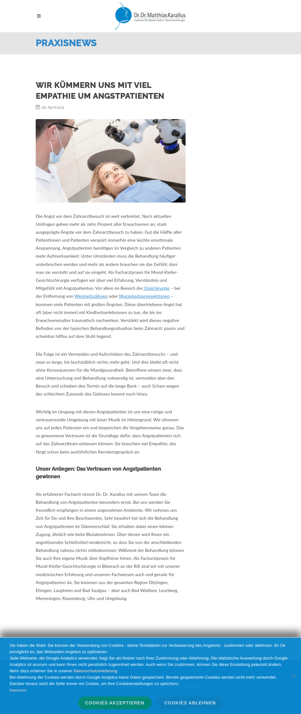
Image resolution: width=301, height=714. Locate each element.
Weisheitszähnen (90, 296)
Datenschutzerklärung (95, 670)
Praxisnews (66, 43)
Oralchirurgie (156, 288)
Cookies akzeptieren (114, 702)
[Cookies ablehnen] (293, 676)
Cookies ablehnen (190, 702)
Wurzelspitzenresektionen (144, 296)
